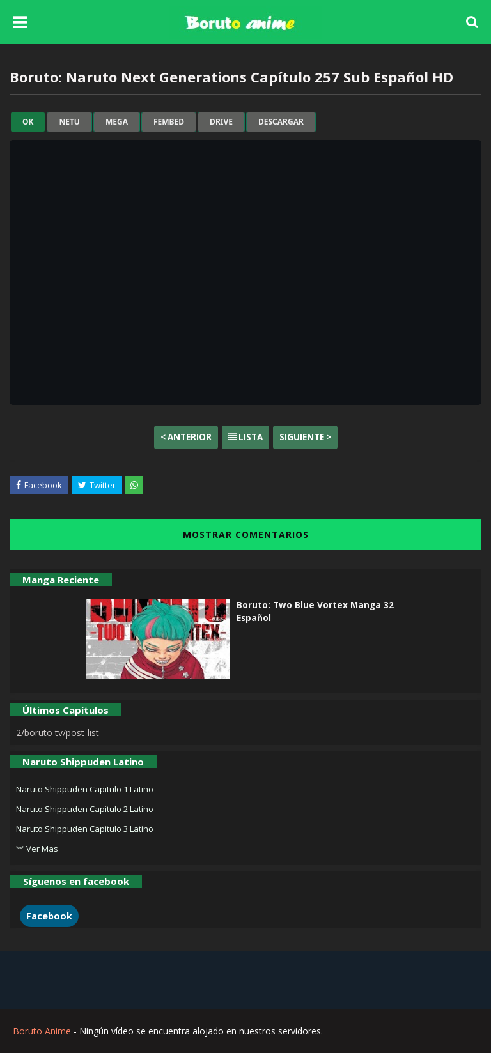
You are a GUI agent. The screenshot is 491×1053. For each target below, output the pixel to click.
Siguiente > (305, 437)
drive (221, 122)
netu (69, 122)
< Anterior (186, 437)
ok (27, 122)
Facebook (49, 916)
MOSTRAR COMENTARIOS (246, 534)
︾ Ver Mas (37, 848)
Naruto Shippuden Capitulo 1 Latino (84, 789)
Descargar (281, 122)
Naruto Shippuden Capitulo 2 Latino (84, 809)
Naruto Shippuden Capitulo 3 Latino (84, 828)
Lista (245, 437)
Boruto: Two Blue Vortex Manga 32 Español (315, 611)
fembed (168, 122)
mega (116, 122)
